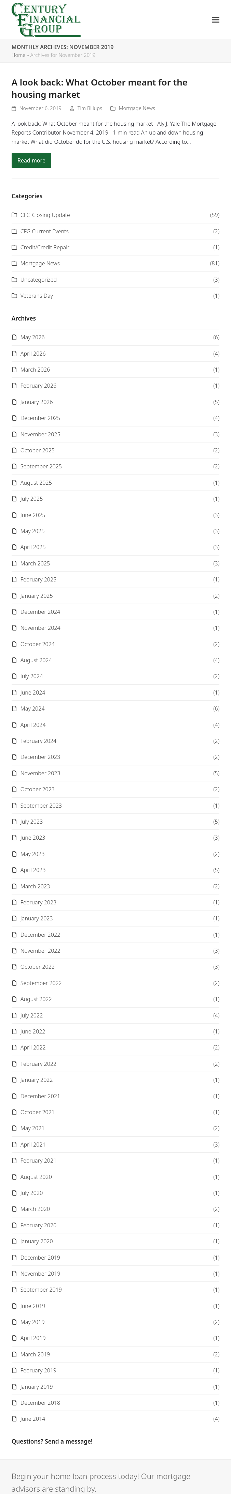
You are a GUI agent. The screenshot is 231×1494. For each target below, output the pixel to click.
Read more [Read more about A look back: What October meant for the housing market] (31, 160)
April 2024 (33, 725)
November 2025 (40, 434)
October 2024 (38, 644)
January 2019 (37, 1386)
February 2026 (38, 385)
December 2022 (40, 934)
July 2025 (32, 498)
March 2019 (35, 1354)
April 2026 (33, 353)
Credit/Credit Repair (45, 247)
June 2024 (33, 692)
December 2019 (40, 1257)
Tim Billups (90, 108)
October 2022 (38, 966)
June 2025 (33, 515)
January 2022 (37, 1080)
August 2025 (36, 482)
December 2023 (40, 757)
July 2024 (32, 676)
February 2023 (38, 902)
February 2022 (38, 1064)
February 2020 (38, 1225)
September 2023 (41, 805)
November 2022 (40, 950)
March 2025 (35, 563)
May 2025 (33, 531)
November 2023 (40, 773)
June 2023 (33, 837)
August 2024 (36, 660)
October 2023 (38, 789)
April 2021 (33, 1144)
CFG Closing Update (45, 215)
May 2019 (33, 1322)
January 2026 (37, 402)
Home (19, 54)
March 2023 (35, 886)
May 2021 (33, 1128)
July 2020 (32, 1193)
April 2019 (33, 1338)
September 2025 (41, 466)
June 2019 (33, 1306)
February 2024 (38, 741)
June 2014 (33, 1418)
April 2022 (33, 1047)
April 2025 (33, 547)
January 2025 (37, 596)
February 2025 (38, 579)
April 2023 (33, 870)
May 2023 (33, 854)
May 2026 (33, 337)
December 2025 (40, 418)
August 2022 (36, 999)
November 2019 (40, 1273)
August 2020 (36, 1177)
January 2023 (37, 918)
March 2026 (35, 369)
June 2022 (33, 1031)
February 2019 (38, 1370)
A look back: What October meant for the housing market (100, 88)
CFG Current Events (45, 231)
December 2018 (40, 1402)
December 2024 (40, 612)
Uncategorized (39, 279)
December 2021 (40, 1096)
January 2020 (37, 1241)
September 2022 (41, 983)
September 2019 (41, 1289)
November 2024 (40, 628)
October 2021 (38, 1112)
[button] (215, 20)
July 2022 (32, 1015)
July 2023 (32, 821)
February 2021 (38, 1160)
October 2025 (38, 450)
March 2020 (35, 1209)
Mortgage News (137, 108)
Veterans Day (37, 295)
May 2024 (33, 708)
